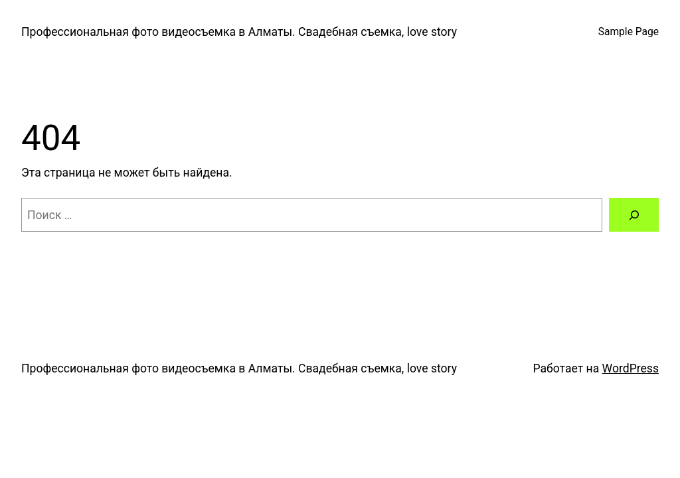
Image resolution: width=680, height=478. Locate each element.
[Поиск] (634, 215)
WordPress (630, 368)
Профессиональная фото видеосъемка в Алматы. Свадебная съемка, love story (239, 32)
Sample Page (628, 32)
